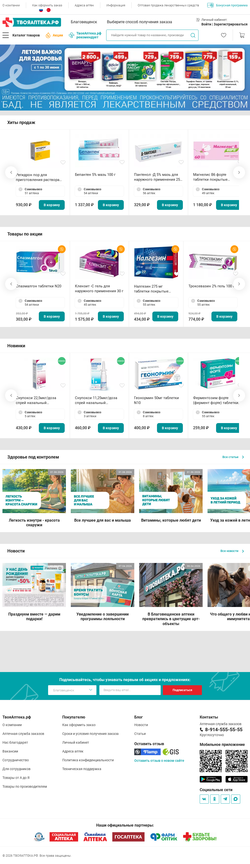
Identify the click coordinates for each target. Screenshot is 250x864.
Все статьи (233, 457)
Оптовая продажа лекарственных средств (168, 5)
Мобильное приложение (222, 744)
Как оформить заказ (47, 5)
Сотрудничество (15, 760)
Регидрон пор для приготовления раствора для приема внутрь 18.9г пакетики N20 (37, 177)
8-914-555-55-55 (223, 729)
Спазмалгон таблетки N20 (38, 286)
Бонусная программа (227, 5)
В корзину (52, 205)
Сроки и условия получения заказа (90, 734)
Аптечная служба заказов (23, 734)
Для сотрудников (16, 769)
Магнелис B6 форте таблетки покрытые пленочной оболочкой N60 (216, 177)
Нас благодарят (15, 742)
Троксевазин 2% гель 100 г (211, 286)
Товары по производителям (24, 786)
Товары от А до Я (16, 778)
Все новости (232, 551)
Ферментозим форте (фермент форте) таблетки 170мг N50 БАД (215, 400)
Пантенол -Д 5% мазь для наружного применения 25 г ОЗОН (158, 177)
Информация (115, 5)
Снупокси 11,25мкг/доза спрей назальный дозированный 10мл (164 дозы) (97, 400)
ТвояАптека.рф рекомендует (85, 35)
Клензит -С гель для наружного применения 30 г (99, 288)
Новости (141, 725)
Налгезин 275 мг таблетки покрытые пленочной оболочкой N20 (153, 289)
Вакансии (10, 751)
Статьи (140, 734)
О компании (11, 5)
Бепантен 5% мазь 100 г (95, 174)
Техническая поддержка (81, 769)
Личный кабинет (75, 742)
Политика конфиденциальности (88, 760)
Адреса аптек (84, 5)
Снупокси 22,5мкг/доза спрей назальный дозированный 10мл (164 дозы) (38, 400)
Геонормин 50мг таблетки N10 (156, 400)
